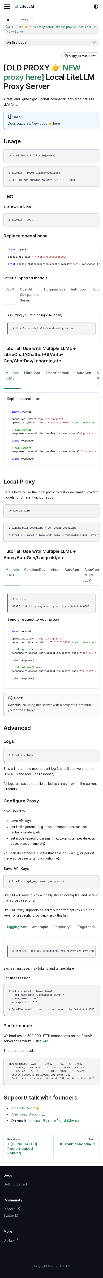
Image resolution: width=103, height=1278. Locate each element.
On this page (16, 42)
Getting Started (15, 1184)
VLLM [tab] (10, 289)
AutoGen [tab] (84, 373)
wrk (45, 1041)
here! (31, 710)
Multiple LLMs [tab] (12, 375)
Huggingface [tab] (55, 289)
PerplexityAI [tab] (63, 927)
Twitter (11, 1215)
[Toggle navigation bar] (7, 6)
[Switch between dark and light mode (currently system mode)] (95, 6)
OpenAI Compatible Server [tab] (29, 294)
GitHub (11, 1240)
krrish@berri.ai (69, 1120)
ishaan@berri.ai (44, 1120)
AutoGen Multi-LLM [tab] (92, 575)
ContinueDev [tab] (35, 570)
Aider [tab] (55, 570)
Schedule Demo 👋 (25, 1108)
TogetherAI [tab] (87, 927)
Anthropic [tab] (79, 289)
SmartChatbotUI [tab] (59, 373)
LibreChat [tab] (32, 373)
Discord (12, 1209)
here (56, 123)
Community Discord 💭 (28, 1114)
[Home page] (8, 20)
